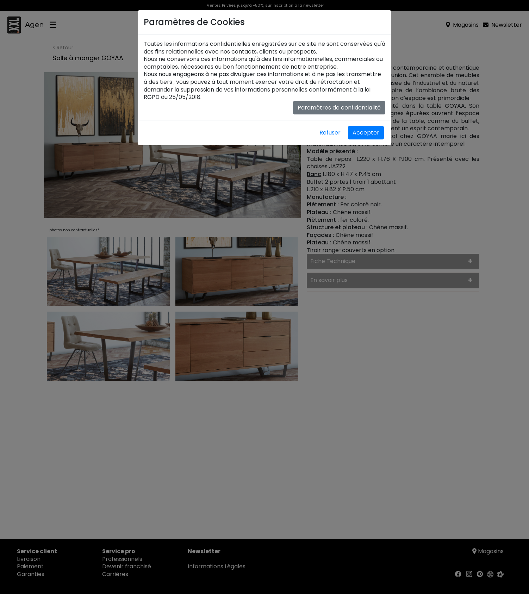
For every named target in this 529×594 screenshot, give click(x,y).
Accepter (366, 133)
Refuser (330, 133)
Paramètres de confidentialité (339, 108)
